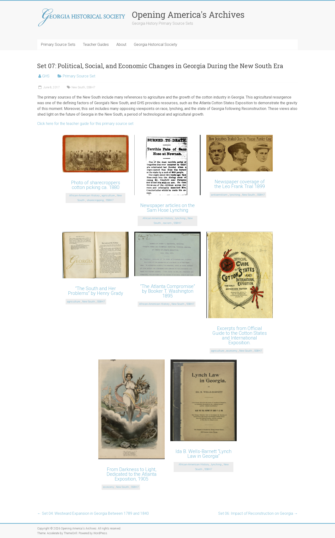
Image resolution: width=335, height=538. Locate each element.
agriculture (108, 195)
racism (167, 223)
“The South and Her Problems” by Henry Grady (95, 291)
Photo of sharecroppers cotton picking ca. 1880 (95, 185)
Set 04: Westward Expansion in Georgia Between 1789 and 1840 (93, 513)
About (121, 44)
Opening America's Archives (188, 14)
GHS (46, 76)
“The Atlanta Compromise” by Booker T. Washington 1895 (167, 291)
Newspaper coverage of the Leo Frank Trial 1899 (239, 184)
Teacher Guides (96, 44)
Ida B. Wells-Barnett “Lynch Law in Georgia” (203, 453)
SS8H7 (90, 87)
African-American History (84, 195)
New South (78, 87)
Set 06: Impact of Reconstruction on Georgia (258, 513)
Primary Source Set (79, 76)
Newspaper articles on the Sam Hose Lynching (167, 208)
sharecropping (95, 200)
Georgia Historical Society (155, 44)
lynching (180, 218)
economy (231, 350)
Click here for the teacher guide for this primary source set (85, 123)
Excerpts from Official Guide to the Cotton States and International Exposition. (239, 335)
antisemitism (219, 194)
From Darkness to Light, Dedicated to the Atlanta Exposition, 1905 (132, 474)
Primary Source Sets (58, 44)
